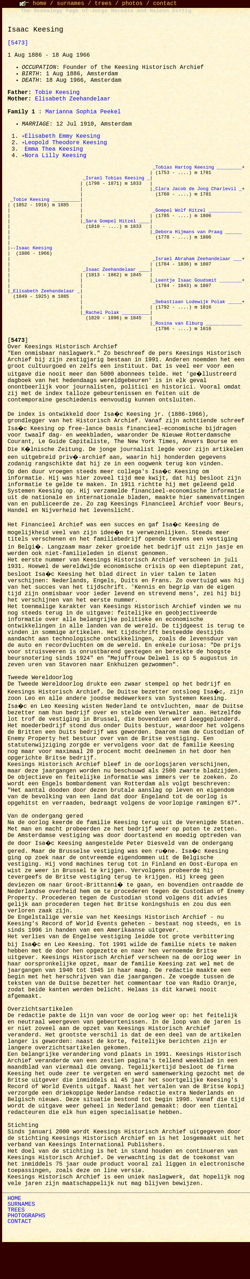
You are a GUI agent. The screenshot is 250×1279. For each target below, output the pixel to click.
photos (132, 3)
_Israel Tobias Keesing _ (116, 182)
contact (165, 3)
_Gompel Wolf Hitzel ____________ (197, 221)
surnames (70, 3)
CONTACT (19, 1256)
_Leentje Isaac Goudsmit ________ (197, 305)
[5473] (18, 43)
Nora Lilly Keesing (56, 157)
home (39, 3)
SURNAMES (21, 1239)
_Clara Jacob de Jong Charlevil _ (197, 195)
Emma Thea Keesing (54, 150)
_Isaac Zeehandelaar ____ (116, 292)
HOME (14, 1233)
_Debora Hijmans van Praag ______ (197, 247)
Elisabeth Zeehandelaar (73, 99)
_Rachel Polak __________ (116, 343)
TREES (16, 1245)
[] (18, 375)
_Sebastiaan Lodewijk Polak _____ (197, 331)
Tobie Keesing (57, 92)
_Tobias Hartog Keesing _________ (197, 169)
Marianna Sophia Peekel (83, 112)
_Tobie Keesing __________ (45, 208)
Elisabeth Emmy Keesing (62, 136)
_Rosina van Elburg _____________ (197, 356)
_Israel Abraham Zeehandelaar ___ (197, 279)
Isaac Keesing (35, 266)
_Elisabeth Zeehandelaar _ (45, 318)
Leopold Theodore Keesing (66, 143)
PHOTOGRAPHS (26, 1250)
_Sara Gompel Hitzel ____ (116, 234)
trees (103, 3)
